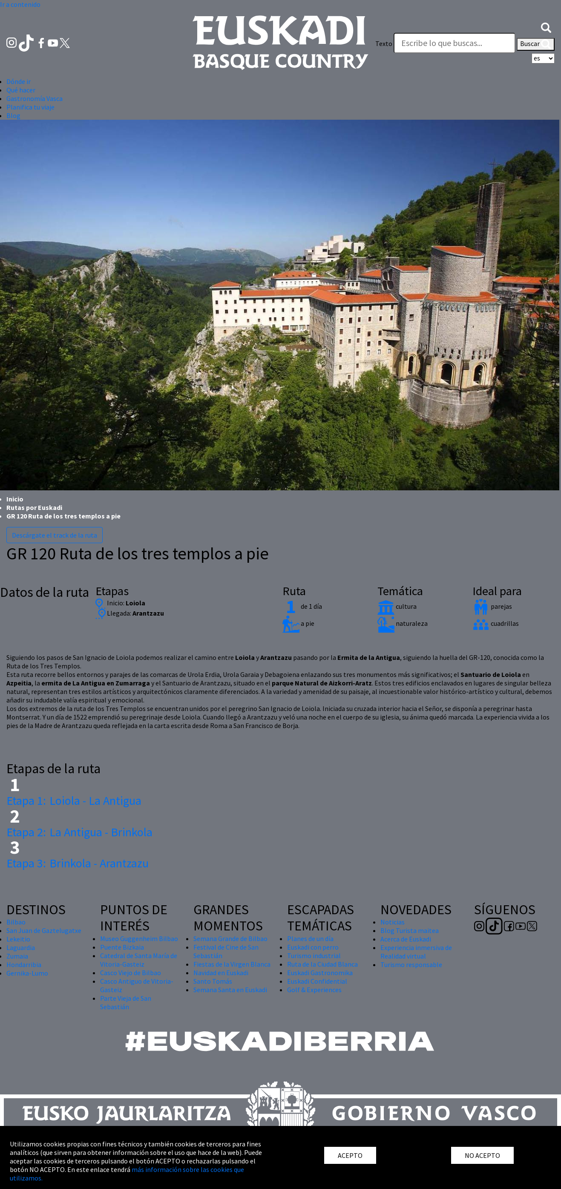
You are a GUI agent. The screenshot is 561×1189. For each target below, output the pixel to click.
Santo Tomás (212, 981)
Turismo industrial (314, 955)
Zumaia (17, 956)
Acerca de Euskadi (405, 939)
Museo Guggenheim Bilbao (139, 938)
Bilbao (16, 922)
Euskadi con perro (313, 947)
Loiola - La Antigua (73, 800)
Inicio (14, 499)
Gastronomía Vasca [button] (34, 98)
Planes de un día (310, 938)
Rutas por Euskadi (34, 507)
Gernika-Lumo (27, 973)
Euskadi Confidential (317, 981)
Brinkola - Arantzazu (77, 863)
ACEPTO (350, 1155)
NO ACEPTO (482, 1155)
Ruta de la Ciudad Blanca (322, 964)
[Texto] (454, 43)
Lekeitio (18, 939)
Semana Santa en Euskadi (230, 989)
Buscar (535, 44)
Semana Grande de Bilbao (230, 938)
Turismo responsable (411, 964)
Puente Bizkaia (122, 947)
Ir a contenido (20, 4)
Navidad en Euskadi (220, 972)
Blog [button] (13, 115)
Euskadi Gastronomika (320, 972)
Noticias (392, 922)
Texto (383, 43)
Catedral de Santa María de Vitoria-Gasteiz (138, 959)
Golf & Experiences (314, 989)
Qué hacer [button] (20, 90)
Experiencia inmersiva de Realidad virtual (416, 951)
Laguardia (20, 947)
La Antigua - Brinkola (79, 832)
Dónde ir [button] (18, 81)
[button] (546, 26)
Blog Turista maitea (409, 930)
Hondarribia (23, 964)
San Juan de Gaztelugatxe (43, 930)
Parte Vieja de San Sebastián (125, 1002)
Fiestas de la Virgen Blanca (231, 964)
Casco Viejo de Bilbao (130, 972)
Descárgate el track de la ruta (54, 535)
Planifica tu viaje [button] (30, 107)
